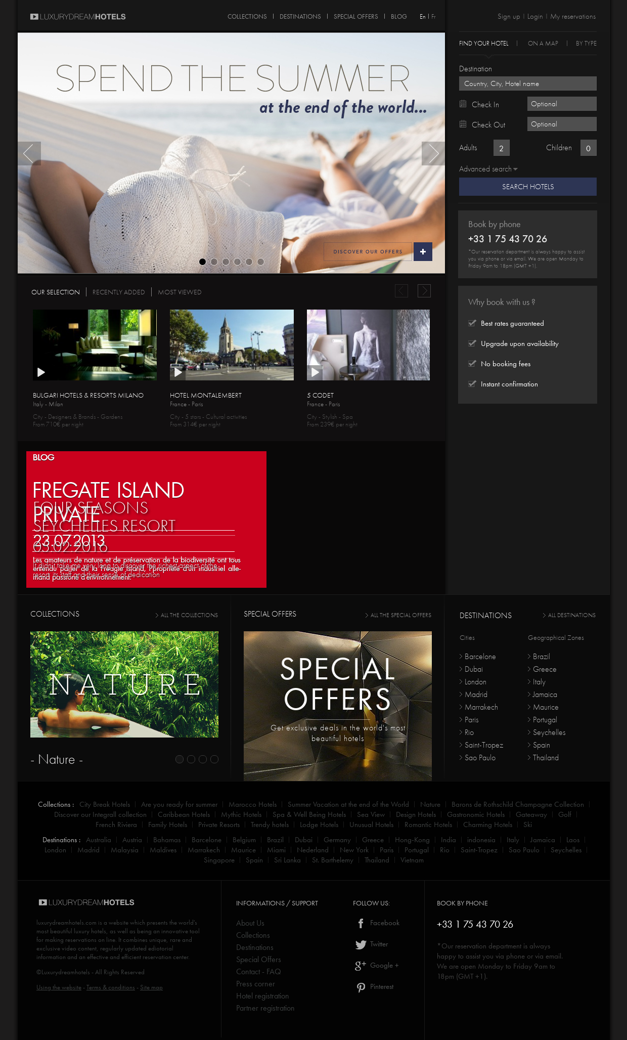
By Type (586, 43)
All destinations (572, 615)
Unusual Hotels (371, 824)
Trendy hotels (270, 824)
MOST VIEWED (180, 291)
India (448, 840)
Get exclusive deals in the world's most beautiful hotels (338, 733)
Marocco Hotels (253, 804)
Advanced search (485, 168)
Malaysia (125, 850)
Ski (527, 824)
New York (354, 850)
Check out (488, 124)
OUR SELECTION (55, 291)
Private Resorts (219, 824)
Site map (151, 987)
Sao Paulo (480, 757)
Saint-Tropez (484, 745)
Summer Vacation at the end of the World (348, 804)
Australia (98, 840)
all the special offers (401, 615)
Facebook (376, 923)
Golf (564, 814)
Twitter (370, 944)
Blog (399, 14)
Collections (253, 935)
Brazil (541, 656)
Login (535, 16)
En (423, 16)
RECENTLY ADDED (119, 291)
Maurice (546, 707)
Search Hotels (528, 187)
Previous (29, 153)
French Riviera (116, 824)
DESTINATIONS (300, 14)
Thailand (546, 757)
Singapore (219, 860)
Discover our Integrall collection (100, 814)
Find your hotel (483, 43)
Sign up (509, 16)
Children (559, 147)
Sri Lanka (287, 860)
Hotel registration (262, 995)
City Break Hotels (104, 804)
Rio (469, 732)
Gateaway (531, 814)
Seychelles (549, 732)
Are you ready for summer (179, 804)
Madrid (476, 694)
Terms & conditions (110, 987)
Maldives (163, 850)
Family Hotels (167, 824)
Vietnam (412, 860)
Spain (541, 745)
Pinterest (373, 986)
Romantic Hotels (428, 824)
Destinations (255, 947)
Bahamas (167, 840)
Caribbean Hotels (184, 814)
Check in (485, 104)
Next (433, 153)
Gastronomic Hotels (476, 814)
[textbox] (528, 83)
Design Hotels (416, 814)
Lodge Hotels (319, 824)
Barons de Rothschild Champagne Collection (518, 804)
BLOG (43, 456)
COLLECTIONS (247, 14)
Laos (572, 840)
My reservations (573, 16)
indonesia (481, 840)
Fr (433, 16)
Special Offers (258, 959)
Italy (539, 681)
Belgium (244, 840)
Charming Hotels (487, 824)
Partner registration (265, 1008)
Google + (376, 965)
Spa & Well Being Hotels (309, 814)
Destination (475, 68)
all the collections (189, 615)
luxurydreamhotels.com (66, 922)
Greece (545, 669)
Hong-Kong (412, 840)
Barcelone (480, 656)
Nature (430, 804)
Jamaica (545, 694)
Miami (276, 850)
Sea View (371, 814)
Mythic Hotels (241, 814)
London (475, 681)
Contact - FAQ (258, 971)
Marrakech (481, 707)
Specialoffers (337, 683)
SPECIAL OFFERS (356, 14)
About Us (250, 923)
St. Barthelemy (332, 860)
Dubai (474, 669)
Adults (468, 147)
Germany (337, 840)
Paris (471, 719)
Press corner (255, 983)
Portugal (545, 719)
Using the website (58, 987)
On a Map (543, 43)
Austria (132, 840)
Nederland (313, 850)
